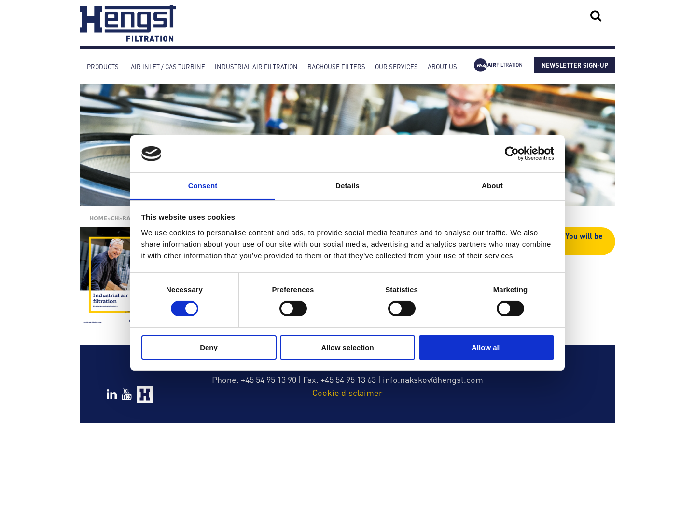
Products (103, 66)
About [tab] (492, 186)
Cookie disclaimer (347, 392)
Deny (209, 347)
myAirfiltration (498, 66)
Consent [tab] (203, 186)
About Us (442, 66)
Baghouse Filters (336, 66)
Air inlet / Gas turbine (168, 66)
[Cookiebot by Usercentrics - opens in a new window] (512, 153)
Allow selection (347, 347)
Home (98, 218)
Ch (115, 218)
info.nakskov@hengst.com (433, 379)
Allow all (486, 347)
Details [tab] (347, 186)
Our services (396, 66)
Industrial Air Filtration (256, 66)
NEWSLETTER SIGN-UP (575, 65)
